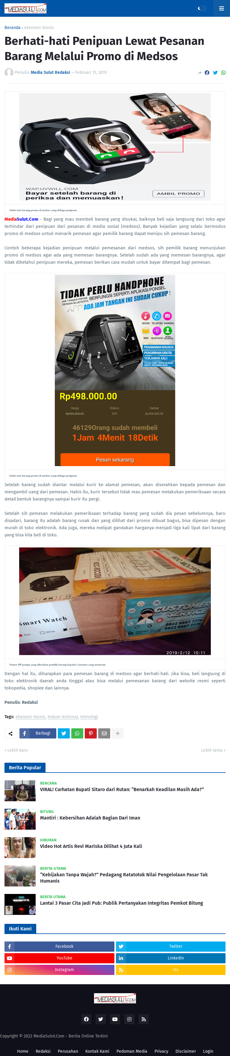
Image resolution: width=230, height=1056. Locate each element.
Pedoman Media (131, 1051)
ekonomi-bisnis (39, 28)
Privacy (161, 1051)
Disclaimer (185, 1051)
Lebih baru (17, 750)
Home (22, 1051)
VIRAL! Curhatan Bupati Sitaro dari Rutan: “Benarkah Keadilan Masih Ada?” (122, 789)
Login (208, 1051)
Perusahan (68, 1051)
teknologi (89, 717)
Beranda (12, 28)
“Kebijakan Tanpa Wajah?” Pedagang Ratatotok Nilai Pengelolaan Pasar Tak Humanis (124, 878)
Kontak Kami (97, 1051)
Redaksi (43, 1051)
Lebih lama (212, 750)
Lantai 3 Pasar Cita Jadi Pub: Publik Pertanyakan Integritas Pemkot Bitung (121, 903)
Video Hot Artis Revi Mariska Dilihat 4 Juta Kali (91, 846)
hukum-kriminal (63, 717)
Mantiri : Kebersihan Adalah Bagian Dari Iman (90, 818)
